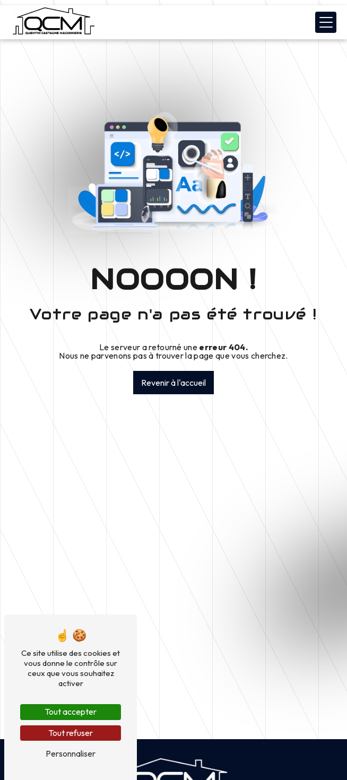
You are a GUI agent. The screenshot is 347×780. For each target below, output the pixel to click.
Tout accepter (71, 711)
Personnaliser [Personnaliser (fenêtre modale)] (71, 753)
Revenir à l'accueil (173, 382)
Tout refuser (70, 732)
